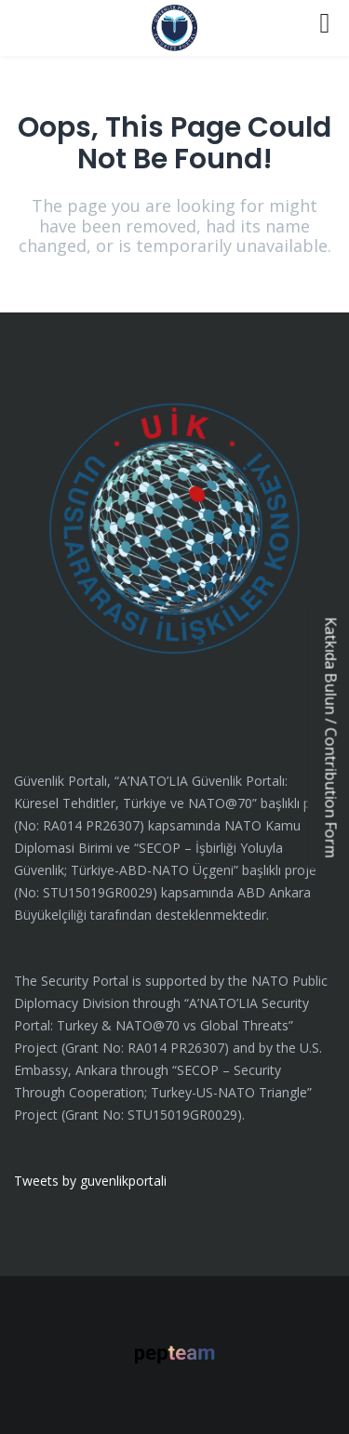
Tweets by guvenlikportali (90, 1180)
